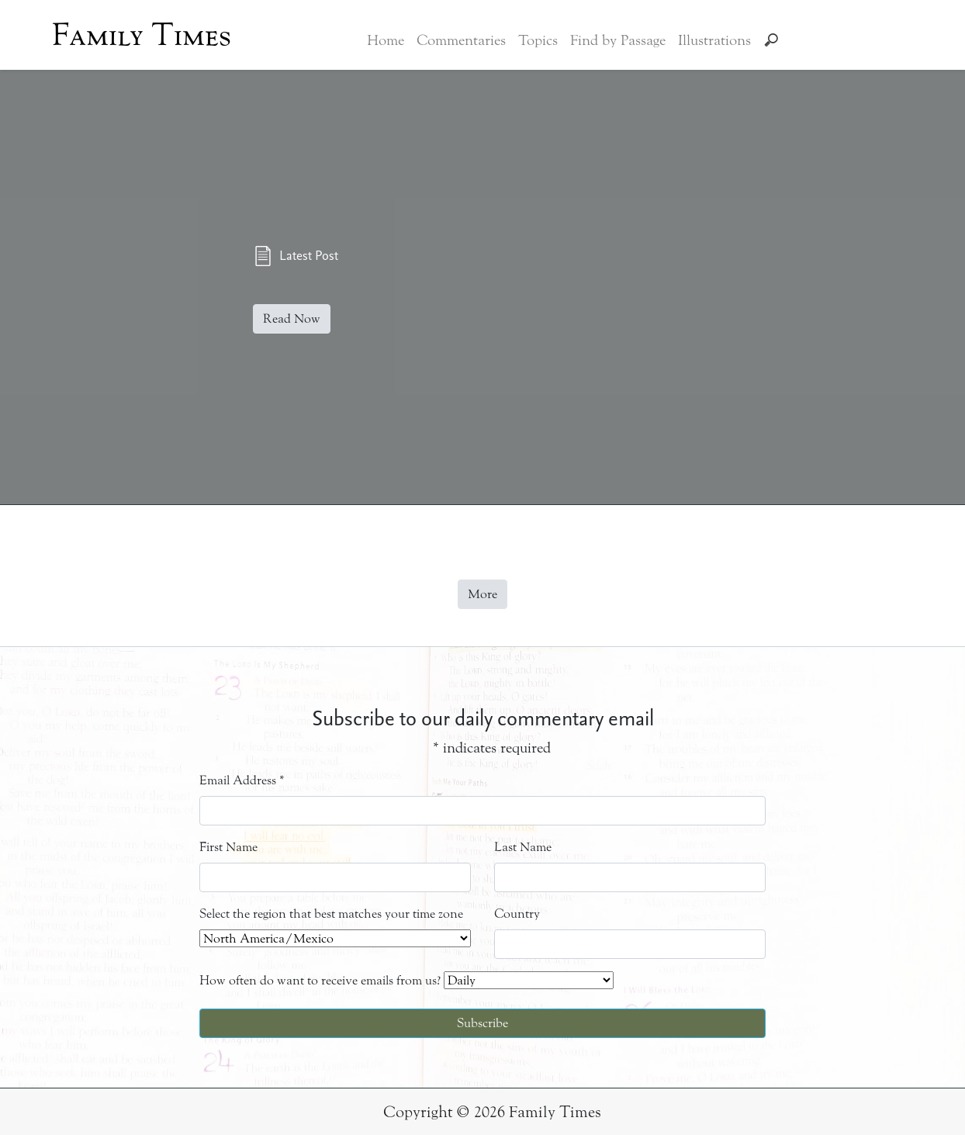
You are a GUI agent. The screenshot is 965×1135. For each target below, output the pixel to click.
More (482, 594)
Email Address (242, 780)
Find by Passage (618, 40)
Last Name (523, 846)
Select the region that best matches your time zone (331, 913)
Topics (538, 40)
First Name (228, 846)
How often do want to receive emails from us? (320, 980)
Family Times (141, 35)
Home (385, 40)
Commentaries (461, 40)
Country (517, 913)
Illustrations (714, 40)
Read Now (291, 318)
